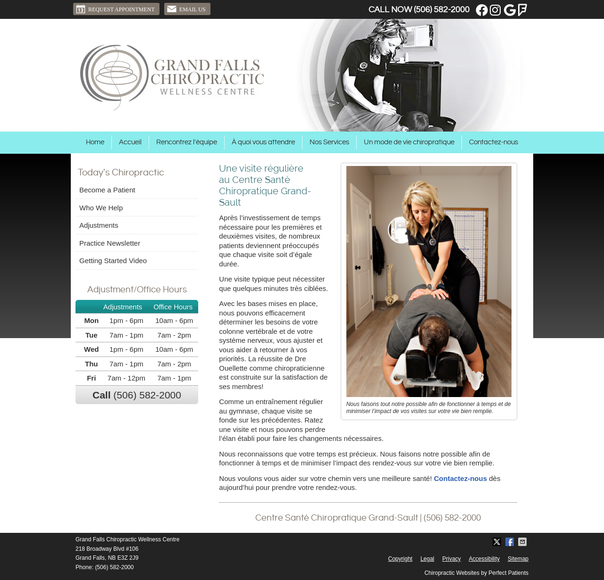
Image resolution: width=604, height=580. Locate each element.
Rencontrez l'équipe (186, 142)
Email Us (186, 9)
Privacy (451, 558)
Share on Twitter (498, 542)
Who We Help (101, 208)
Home (95, 142)
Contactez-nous (493, 142)
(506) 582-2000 (442, 9)
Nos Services (329, 142)
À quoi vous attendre (263, 142)
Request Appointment (115, 9)
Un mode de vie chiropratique (409, 142)
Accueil (130, 142)
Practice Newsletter (109, 243)
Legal (427, 558)
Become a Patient (107, 190)
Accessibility (484, 558)
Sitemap (518, 558)
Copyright (400, 558)
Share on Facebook (510, 542)
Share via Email (523, 542)
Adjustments (98, 225)
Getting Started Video (113, 261)
